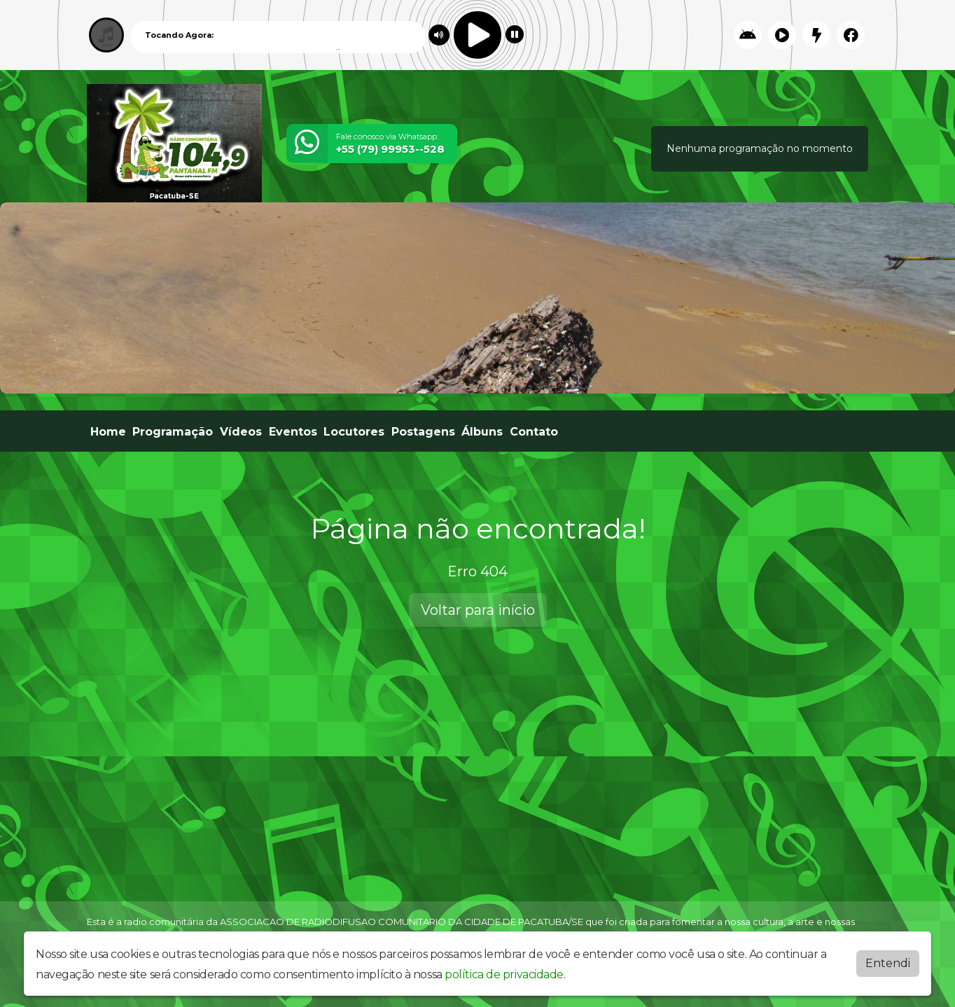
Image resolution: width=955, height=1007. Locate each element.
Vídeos (241, 431)
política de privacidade (504, 974)
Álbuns (482, 431)
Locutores (353, 431)
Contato (534, 431)
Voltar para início (478, 610)
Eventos (293, 431)
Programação (172, 431)
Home (108, 431)
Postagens (423, 431)
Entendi (887, 963)
